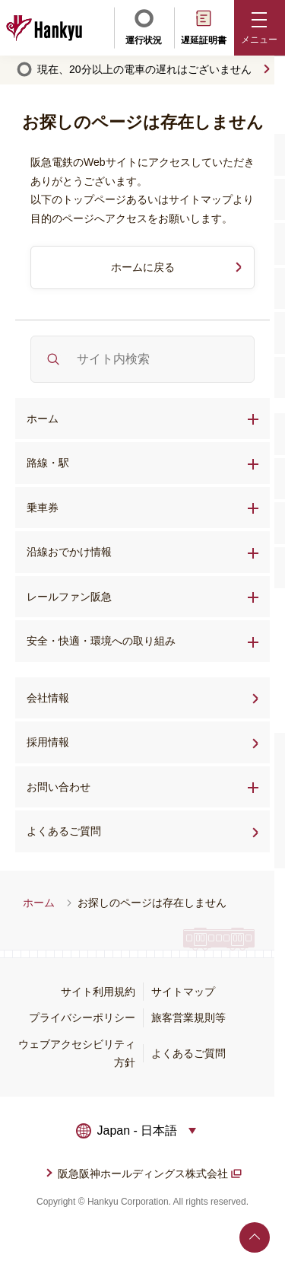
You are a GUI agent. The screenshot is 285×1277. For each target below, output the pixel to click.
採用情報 (96, 740)
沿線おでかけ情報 (69, 552)
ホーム (43, 418)
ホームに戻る (143, 267)
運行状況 (143, 26)
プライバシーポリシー (82, 1017)
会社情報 (48, 698)
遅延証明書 (203, 26)
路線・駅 (48, 463)
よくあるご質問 (112, 829)
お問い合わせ (58, 787)
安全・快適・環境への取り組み (101, 641)
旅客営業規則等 (188, 1017)
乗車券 (43, 508)
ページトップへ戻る (254, 1237)
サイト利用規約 (98, 992)
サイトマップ (183, 992)
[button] (260, 28)
